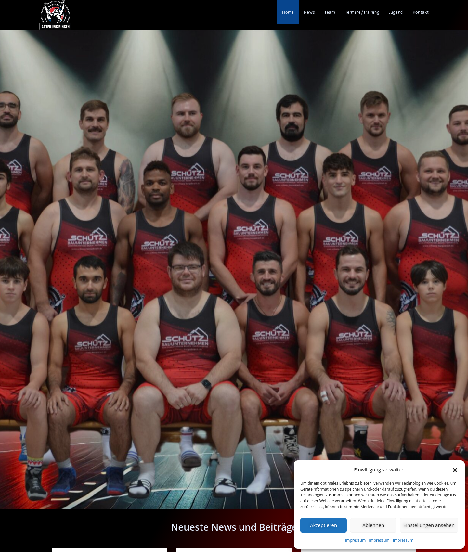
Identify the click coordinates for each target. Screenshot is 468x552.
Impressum (355, 540)
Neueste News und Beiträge (234, 526)
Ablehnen (373, 525)
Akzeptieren (323, 525)
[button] (455, 469)
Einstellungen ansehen (429, 525)
